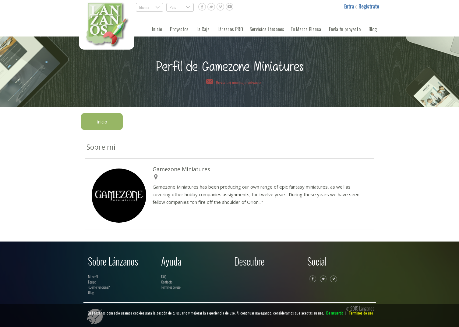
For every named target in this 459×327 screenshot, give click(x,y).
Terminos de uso (361, 312)
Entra (349, 6)
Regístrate (368, 6)
